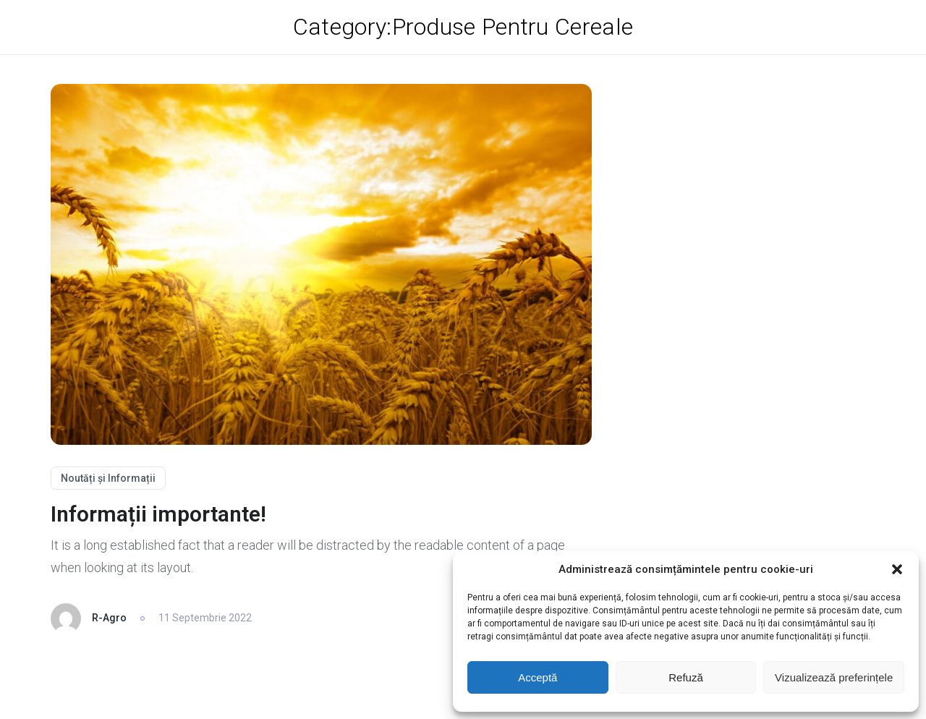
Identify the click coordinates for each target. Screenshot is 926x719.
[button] (897, 569)
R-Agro (109, 618)
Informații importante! (158, 514)
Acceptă (537, 677)
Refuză (685, 677)
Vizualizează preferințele (834, 677)
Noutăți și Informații (108, 478)
